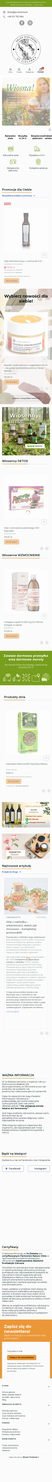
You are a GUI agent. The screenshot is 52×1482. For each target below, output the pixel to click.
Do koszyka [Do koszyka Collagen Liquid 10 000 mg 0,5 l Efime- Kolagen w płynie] (11, 636)
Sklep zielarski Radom (11, 1395)
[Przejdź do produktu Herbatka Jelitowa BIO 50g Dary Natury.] (28, 733)
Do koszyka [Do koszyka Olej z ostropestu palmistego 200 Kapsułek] (11, 542)
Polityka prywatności (11, 1432)
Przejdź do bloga (11, 872)
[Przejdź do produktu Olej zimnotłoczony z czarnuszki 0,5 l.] (26, 230)
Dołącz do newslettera (22, 1357)
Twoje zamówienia (10, 1445)
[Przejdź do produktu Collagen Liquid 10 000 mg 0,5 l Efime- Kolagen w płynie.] (26, 591)
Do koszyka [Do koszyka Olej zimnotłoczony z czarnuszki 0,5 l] (11, 281)
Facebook (12, 1168)
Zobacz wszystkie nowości (26, 398)
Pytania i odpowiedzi (11, 1434)
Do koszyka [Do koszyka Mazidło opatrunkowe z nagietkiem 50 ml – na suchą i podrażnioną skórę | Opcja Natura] (11, 382)
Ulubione (6, 1450)
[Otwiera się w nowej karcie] (22, 23)
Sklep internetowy (23, 1457)
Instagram (39, 1168)
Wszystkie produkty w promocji (18, 196)
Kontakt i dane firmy (11, 1397)
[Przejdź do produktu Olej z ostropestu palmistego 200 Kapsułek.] (26, 497)
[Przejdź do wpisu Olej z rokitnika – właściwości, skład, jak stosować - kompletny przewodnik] (26, 896)
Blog (4, 1400)
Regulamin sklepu (10, 1429)
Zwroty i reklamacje (10, 1418)
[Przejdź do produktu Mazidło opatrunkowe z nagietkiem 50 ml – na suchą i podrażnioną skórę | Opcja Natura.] (26, 334)
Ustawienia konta (9, 1448)
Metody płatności (9, 1411)
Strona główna (8, 1392)
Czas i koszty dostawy (11, 1413)
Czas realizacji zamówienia (13, 1416)
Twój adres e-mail (14, 1351)
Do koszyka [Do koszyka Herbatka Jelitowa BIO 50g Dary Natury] (13, 781)
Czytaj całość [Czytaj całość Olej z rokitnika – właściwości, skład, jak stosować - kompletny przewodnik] (12, 1011)
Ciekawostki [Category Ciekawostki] (13, 917)
